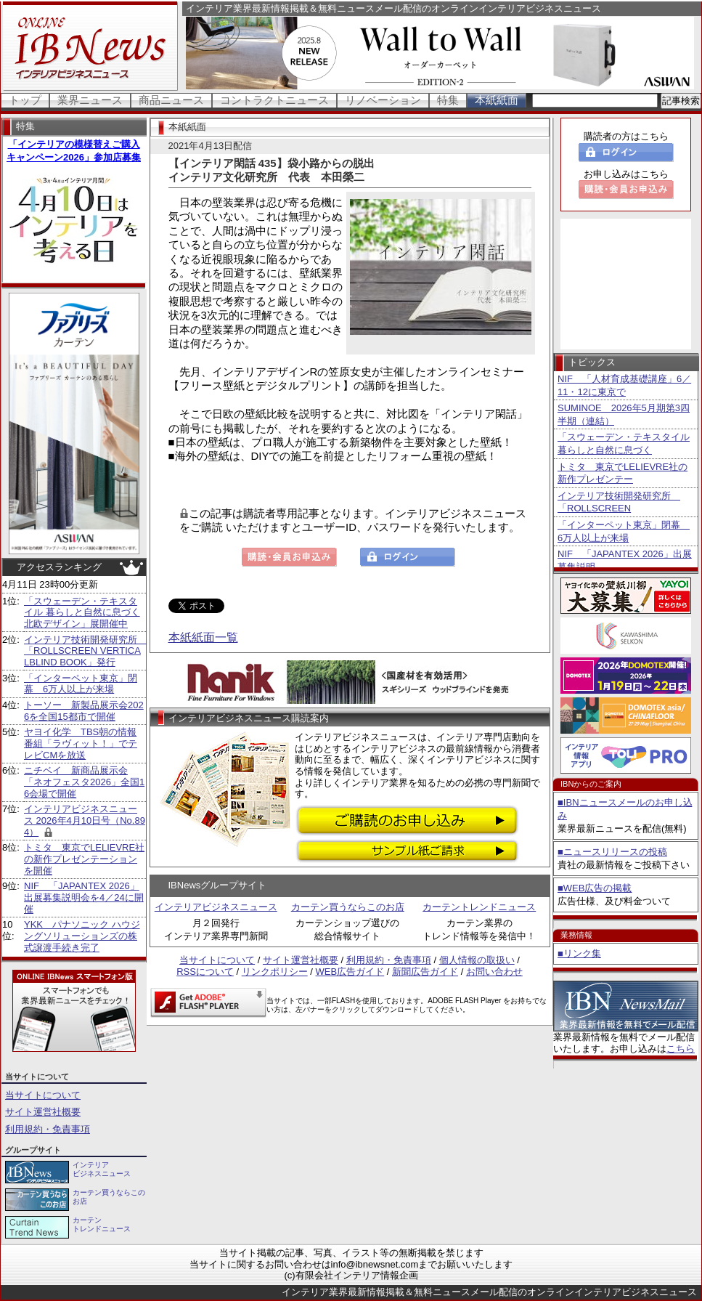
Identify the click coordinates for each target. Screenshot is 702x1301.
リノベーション (383, 100)
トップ (25, 100)
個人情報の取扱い (477, 960)
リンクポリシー (275, 971)
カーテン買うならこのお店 (347, 906)
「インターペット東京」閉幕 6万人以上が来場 (80, 684)
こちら (680, 1048)
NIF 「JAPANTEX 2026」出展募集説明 (625, 560)
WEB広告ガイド (350, 971)
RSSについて (205, 971)
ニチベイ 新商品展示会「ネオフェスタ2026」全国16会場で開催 (84, 781)
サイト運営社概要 (43, 1111)
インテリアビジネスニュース (216, 906)
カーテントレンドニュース (479, 906)
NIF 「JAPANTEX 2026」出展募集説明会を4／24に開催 (84, 897)
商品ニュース (171, 100)
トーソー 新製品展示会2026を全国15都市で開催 (84, 711)
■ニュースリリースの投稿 (612, 851)
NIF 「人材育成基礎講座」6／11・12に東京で (624, 385)
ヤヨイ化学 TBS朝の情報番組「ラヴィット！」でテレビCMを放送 (80, 743)
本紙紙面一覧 (203, 637)
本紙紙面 (496, 100)
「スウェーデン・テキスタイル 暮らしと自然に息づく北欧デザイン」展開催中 (82, 612)
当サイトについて (43, 1095)
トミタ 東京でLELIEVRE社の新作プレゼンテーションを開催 (84, 858)
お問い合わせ (494, 971)
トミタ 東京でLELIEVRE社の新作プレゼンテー (622, 473)
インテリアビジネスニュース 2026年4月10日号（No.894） (84, 820)
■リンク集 (579, 953)
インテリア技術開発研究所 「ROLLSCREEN (619, 502)
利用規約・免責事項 (47, 1129)
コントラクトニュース (274, 100)
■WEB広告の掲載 (595, 888)
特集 (448, 100)
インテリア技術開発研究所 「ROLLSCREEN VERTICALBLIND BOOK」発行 (85, 651)
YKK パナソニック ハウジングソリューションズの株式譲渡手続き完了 (82, 935)
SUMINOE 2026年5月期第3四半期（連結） (624, 414)
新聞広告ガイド (425, 971)
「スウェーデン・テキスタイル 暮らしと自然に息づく (624, 443)
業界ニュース (90, 100)
